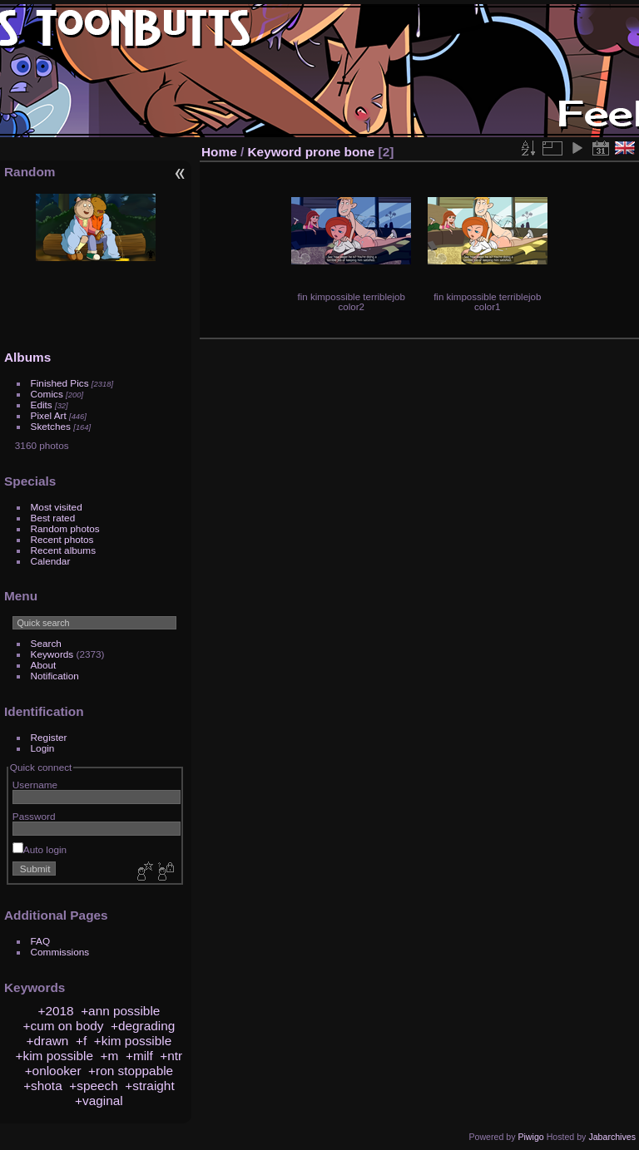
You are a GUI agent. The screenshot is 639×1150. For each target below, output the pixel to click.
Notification (55, 675)
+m (110, 1056)
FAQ (41, 940)
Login (43, 748)
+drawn (48, 1041)
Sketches (51, 426)
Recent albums (63, 550)
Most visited (56, 506)
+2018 (55, 1011)
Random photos (65, 528)
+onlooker (53, 1071)
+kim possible (132, 1041)
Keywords (52, 654)
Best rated (53, 517)
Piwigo (530, 1137)
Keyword (275, 152)
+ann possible (120, 1011)
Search (46, 643)
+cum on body (63, 1026)
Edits (41, 404)
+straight (149, 1085)
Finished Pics (60, 383)
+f (81, 1041)
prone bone (340, 152)
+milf (139, 1056)
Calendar (51, 560)
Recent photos (62, 539)
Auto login (39, 849)
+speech (93, 1085)
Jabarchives (612, 1137)
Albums (27, 357)
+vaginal (99, 1100)
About (44, 664)
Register (49, 737)
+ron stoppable (130, 1071)
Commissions (60, 951)
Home (219, 152)
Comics (47, 393)
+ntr (171, 1056)
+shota (42, 1085)
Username (34, 784)
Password (34, 816)
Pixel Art (49, 415)
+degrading (143, 1026)
